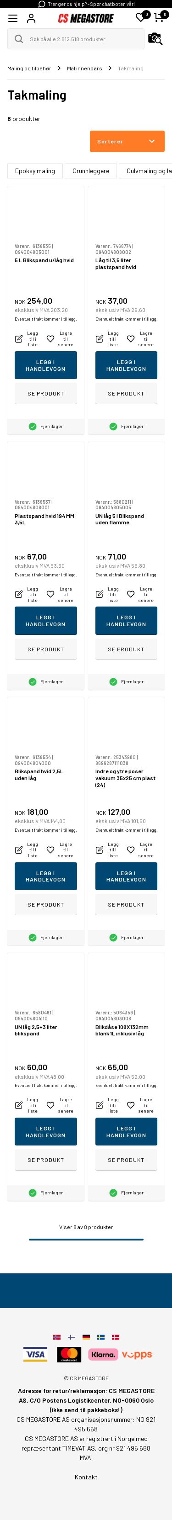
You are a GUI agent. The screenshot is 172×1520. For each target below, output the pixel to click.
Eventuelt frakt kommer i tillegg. (46, 319)
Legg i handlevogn (46, 365)
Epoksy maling (35, 170)
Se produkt (46, 393)
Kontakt (86, 1477)
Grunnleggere (90, 170)
